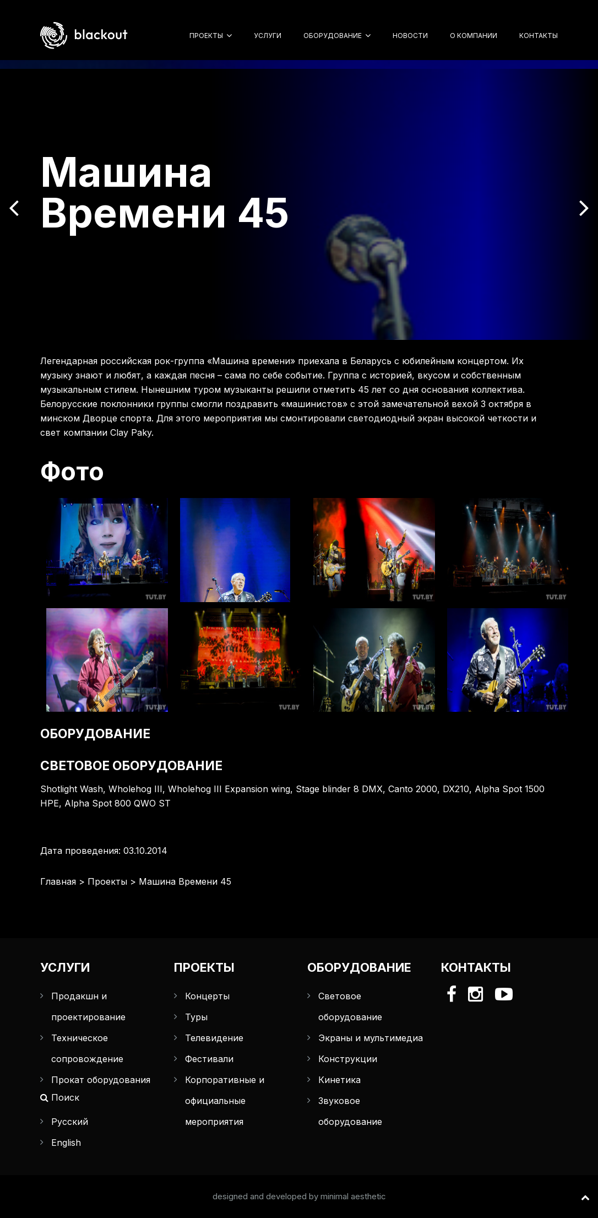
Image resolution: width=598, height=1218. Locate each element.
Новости (410, 35)
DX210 (456, 788)
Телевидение (214, 1037)
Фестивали (209, 1058)
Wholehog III (135, 788)
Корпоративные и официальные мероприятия (224, 1100)
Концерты (207, 996)
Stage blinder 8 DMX (339, 788)
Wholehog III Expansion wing (229, 788)
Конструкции (347, 1058)
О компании (473, 35)
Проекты (206, 35)
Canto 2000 (412, 788)
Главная (58, 881)
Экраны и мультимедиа (370, 1037)
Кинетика (339, 1079)
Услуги (267, 35)
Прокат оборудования (100, 1079)
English (66, 1142)
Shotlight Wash (71, 788)
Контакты (538, 35)
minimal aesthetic (353, 1196)
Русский (69, 1121)
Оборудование (332, 35)
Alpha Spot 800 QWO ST (117, 803)
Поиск (59, 1097)
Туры (196, 1016)
